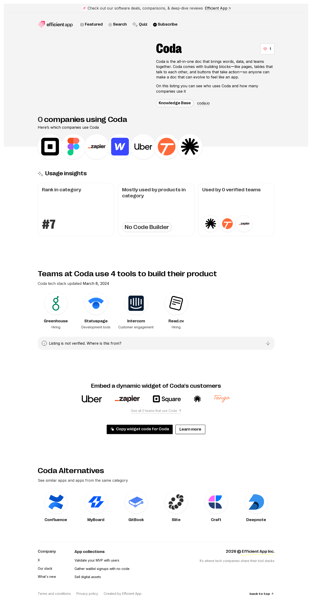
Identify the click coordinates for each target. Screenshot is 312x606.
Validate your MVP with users (97, 560)
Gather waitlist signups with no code (102, 569)
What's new (47, 577)
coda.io (203, 103)
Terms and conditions (54, 594)
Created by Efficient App (122, 594)
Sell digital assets (88, 577)
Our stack (45, 568)
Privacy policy (87, 594)
